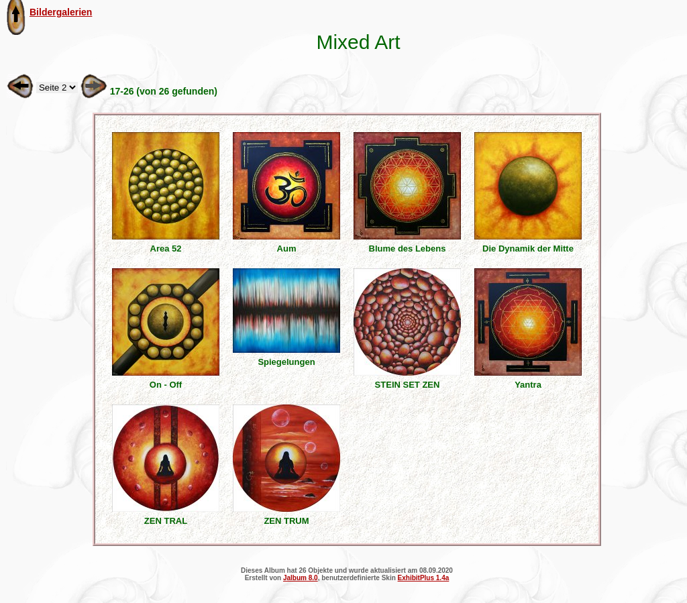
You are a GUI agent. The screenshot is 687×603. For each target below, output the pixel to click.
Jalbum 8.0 (300, 578)
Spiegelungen (286, 362)
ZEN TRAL (165, 521)
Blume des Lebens (407, 248)
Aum (287, 248)
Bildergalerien (61, 12)
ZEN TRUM (286, 521)
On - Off (166, 385)
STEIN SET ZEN (407, 385)
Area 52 (166, 248)
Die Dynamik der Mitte (528, 248)
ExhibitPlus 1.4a (424, 578)
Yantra (528, 385)
